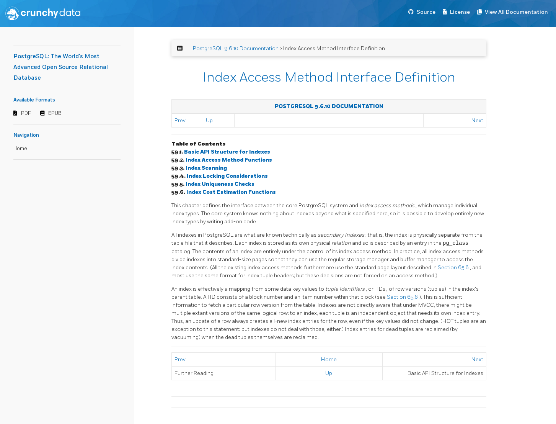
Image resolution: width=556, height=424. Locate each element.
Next (477, 120)
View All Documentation (516, 12)
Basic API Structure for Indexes (227, 152)
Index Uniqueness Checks (220, 184)
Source (426, 12)
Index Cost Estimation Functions (231, 192)
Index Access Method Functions (229, 160)
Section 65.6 (454, 267)
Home (20, 149)
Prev (180, 120)
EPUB (55, 113)
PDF (26, 113)
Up (209, 120)
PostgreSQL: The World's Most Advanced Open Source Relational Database (60, 67)
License (460, 12)
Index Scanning (206, 168)
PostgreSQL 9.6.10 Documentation (236, 48)
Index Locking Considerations (227, 176)
